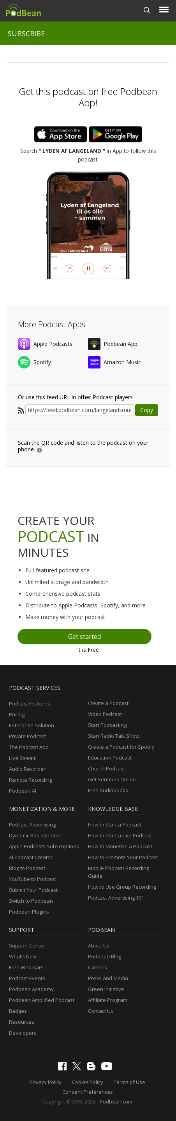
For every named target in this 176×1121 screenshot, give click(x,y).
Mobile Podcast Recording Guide (118, 872)
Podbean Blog (104, 956)
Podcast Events (27, 978)
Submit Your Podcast (33, 889)
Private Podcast (27, 736)
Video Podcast (105, 714)
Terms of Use (129, 1082)
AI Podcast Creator (31, 857)
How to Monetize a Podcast (120, 846)
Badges (18, 1010)
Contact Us (100, 1010)
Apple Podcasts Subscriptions (44, 846)
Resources (21, 1021)
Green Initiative (106, 989)
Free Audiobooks (108, 790)
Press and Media (108, 978)
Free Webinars (26, 967)
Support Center (27, 945)
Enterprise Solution (31, 725)
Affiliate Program (107, 999)
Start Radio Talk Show (113, 735)
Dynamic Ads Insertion (35, 835)
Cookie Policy (87, 1082)
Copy (146, 410)
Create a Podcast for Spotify (121, 746)
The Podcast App (29, 747)
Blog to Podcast (27, 868)
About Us (98, 945)
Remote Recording (30, 779)
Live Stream (23, 757)
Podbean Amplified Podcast (41, 999)
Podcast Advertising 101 (116, 897)
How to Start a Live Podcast (120, 835)
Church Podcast (106, 768)
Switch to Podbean (31, 900)
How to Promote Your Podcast (123, 857)
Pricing (17, 714)
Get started (84, 636)
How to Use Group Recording (122, 886)
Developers (23, 1032)
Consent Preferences (87, 1091)
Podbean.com (116, 1101)
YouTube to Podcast (32, 878)
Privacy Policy (46, 1082)
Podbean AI (22, 790)
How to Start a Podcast (114, 824)
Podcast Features (29, 703)
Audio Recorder (27, 768)
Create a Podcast (108, 703)
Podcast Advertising (32, 824)
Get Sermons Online (112, 779)
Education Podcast (110, 757)
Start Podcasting (107, 724)
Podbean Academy (31, 989)
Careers (97, 967)
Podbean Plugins (29, 911)
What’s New (23, 956)
